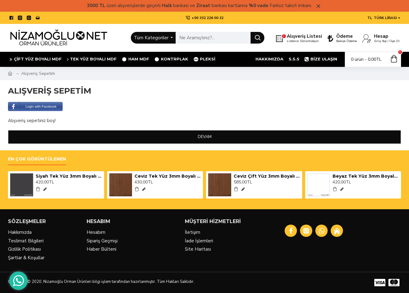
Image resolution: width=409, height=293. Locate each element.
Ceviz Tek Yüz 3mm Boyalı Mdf (167, 176)
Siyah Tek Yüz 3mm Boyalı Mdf (69, 176)
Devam (205, 137)
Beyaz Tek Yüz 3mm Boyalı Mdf (366, 176)
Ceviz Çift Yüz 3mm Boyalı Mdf (267, 176)
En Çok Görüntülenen (37, 159)
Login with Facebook (32, 106)
